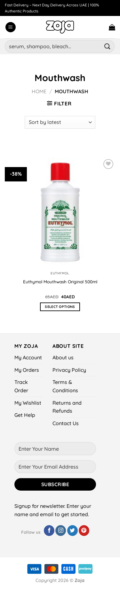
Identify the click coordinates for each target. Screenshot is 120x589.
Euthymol (60, 273)
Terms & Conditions (65, 386)
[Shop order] (60, 122)
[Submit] (107, 46)
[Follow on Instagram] (60, 530)
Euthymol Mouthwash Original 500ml (60, 281)
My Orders (26, 370)
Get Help (24, 415)
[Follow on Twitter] (72, 530)
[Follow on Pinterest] (84, 530)
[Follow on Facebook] (49, 530)
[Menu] (10, 27)
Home (39, 91)
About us (63, 357)
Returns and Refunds (67, 407)
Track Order (21, 386)
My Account (28, 357)
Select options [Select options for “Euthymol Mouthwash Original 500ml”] (60, 306)
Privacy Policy (69, 370)
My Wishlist (27, 403)
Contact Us (65, 423)
